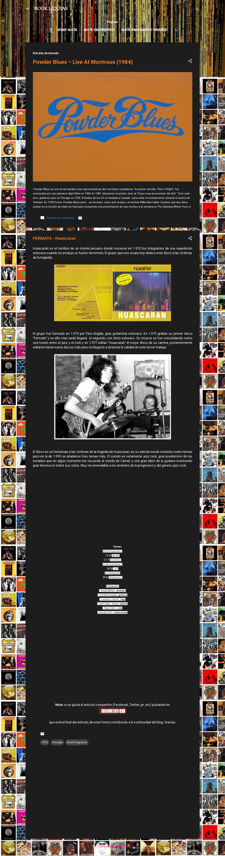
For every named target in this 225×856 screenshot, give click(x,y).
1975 (45, 742)
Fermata (57, 742)
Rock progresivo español (144, 30)
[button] (190, 61)
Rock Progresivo (99, 30)
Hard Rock (67, 30)
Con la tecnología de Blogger (112, 846)
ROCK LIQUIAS (51, 9)
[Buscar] (197, 10)
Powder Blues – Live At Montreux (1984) (83, 62)
